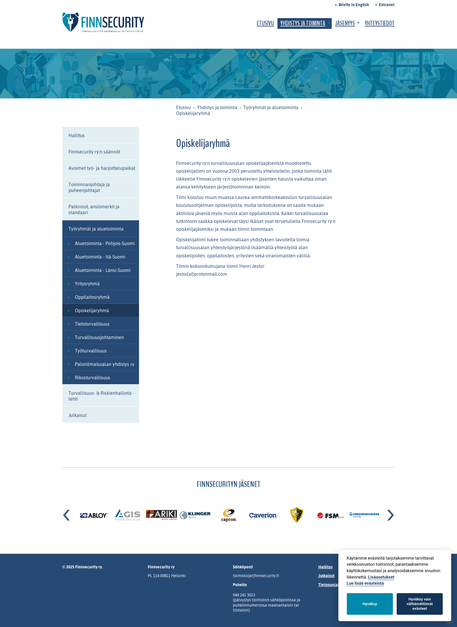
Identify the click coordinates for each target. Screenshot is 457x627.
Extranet (387, 4)
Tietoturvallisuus (92, 324)
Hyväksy (370, 604)
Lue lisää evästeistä (365, 583)
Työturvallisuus (91, 351)
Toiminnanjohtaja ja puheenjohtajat (89, 187)
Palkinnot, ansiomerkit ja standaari (93, 209)
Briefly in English (354, 4)
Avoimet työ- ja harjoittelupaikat (101, 168)
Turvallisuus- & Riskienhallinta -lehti (101, 396)
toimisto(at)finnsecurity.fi (256, 575)
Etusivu (265, 23)
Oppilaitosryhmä (92, 297)
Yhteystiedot (380, 23)
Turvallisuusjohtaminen (99, 337)
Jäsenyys (345, 23)
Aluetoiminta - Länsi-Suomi (103, 270)
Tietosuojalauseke (335, 584)
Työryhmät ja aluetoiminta (270, 107)
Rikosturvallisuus (92, 377)
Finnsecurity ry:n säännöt (94, 152)
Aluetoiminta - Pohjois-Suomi (105, 243)
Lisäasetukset (381, 577)
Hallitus (76, 135)
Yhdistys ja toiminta (302, 23)
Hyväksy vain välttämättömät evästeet (420, 604)
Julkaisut (77, 415)
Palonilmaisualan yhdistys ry (104, 364)
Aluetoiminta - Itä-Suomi (100, 257)
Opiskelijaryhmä (92, 310)
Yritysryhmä (87, 284)
